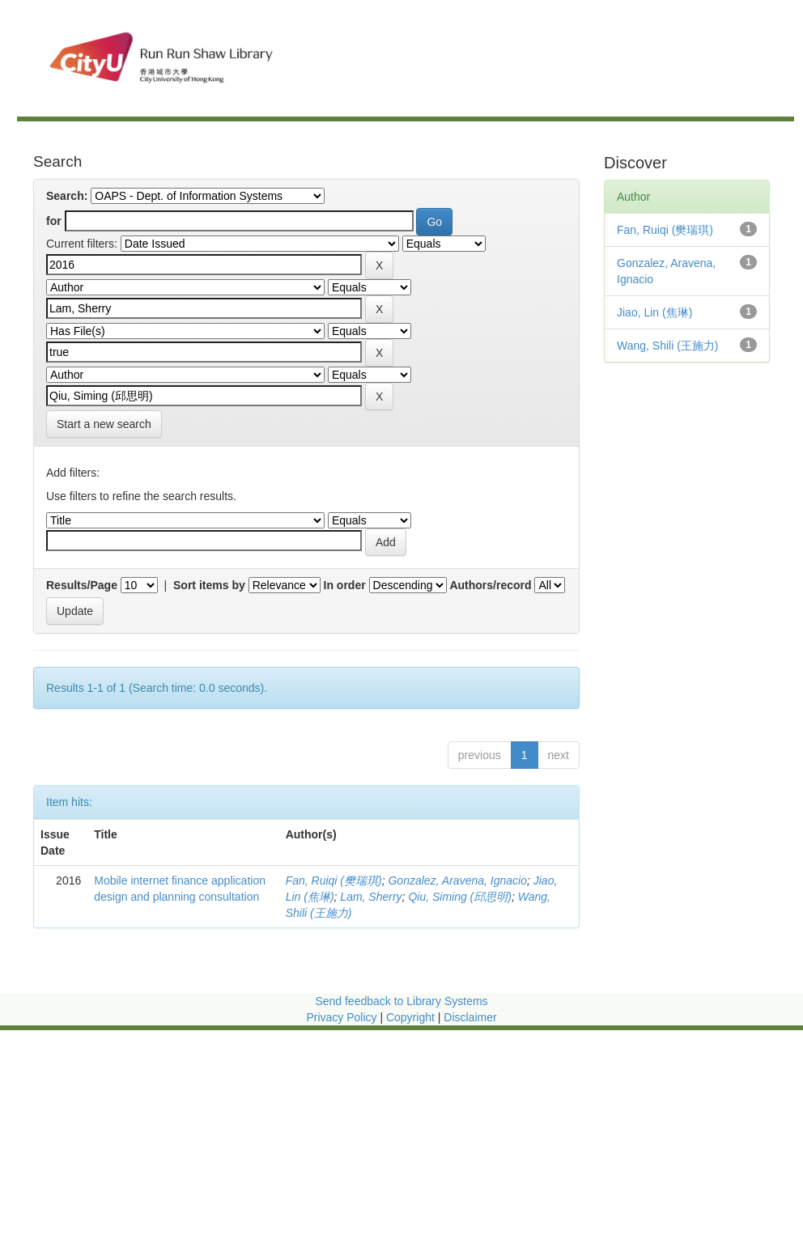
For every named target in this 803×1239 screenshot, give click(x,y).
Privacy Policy (341, 1017)
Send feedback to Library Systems (401, 1001)
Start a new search (104, 424)
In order (345, 585)
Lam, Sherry (371, 896)
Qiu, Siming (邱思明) (460, 896)
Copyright (412, 1017)
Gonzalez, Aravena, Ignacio (457, 880)
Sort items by (209, 585)
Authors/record (490, 585)
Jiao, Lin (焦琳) (654, 312)
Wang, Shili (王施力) (668, 345)
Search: (66, 195)
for (54, 220)
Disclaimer (470, 1017)
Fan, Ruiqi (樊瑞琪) (334, 880)
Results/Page (81, 585)
